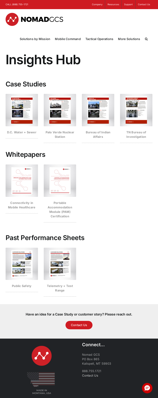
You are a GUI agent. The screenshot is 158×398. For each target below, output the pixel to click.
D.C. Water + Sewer (21, 132)
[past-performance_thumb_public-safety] (22, 249)
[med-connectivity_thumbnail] (22, 166)
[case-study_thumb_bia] (98, 95)
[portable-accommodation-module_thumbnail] (60, 166)
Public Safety (21, 286)
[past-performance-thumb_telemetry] (60, 249)
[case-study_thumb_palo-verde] (60, 95)
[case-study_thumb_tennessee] (136, 95)
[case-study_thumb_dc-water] (22, 95)
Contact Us (90, 375)
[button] (146, 38)
